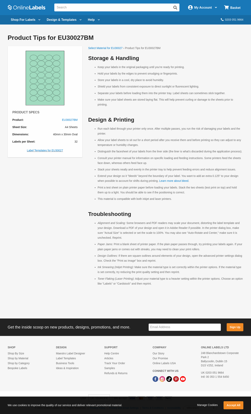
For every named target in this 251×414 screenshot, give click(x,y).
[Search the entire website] (116, 7)
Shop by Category (19, 363)
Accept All (233, 405)
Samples (109, 368)
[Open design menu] (64, 20)
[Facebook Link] (156, 378)
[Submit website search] (175, 7)
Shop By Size (16, 353)
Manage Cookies (207, 405)
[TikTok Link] (169, 378)
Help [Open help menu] (94, 19)
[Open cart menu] (232, 7)
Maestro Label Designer (70, 353)
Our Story (158, 353)
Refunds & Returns (115, 373)
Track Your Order (114, 363)
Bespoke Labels (17, 368)
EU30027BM (69, 119)
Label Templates (66, 358)
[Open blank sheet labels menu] (26, 20)
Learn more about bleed (173, 180)
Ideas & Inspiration (67, 368)
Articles (108, 358)
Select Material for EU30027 (105, 48)
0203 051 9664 (232, 19)
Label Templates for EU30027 (45, 150)
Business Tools (65, 363)
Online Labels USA (164, 363)
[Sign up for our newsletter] (185, 327)
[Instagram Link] (162, 378)
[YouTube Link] (183, 378)
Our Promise (160, 358)
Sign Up (235, 327)
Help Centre (111, 353)
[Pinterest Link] (176, 378)
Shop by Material (18, 358)
